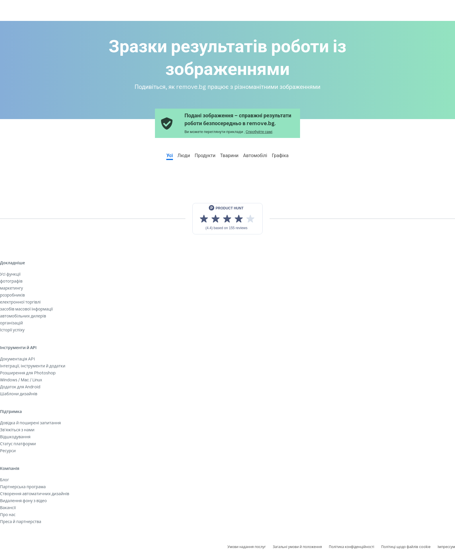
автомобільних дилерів (23, 316)
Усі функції (10, 274)
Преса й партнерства (20, 521)
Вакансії (8, 507)
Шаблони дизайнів (18, 393)
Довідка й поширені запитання (30, 422)
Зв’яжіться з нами (17, 429)
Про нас (8, 514)
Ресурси (8, 450)
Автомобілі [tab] (255, 155)
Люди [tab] (184, 155)
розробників (12, 295)
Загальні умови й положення (297, 546)
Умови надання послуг (247, 546)
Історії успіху (12, 330)
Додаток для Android (20, 386)
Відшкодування (15, 436)
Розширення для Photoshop (28, 373)
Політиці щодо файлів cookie (406, 546)
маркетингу (11, 288)
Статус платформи (18, 443)
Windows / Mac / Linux (21, 379)
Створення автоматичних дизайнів (34, 493)
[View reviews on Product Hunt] (227, 218)
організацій (11, 323)
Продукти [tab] (205, 155)
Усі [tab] (169, 155)
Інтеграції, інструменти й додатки (32, 366)
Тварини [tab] (229, 155)
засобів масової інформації (26, 309)
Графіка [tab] (280, 155)
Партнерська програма (23, 486)
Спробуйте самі (259, 131)
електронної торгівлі (20, 302)
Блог (4, 479)
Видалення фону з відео (23, 500)
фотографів (11, 281)
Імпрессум (446, 546)
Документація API (17, 359)
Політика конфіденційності (351, 546)
